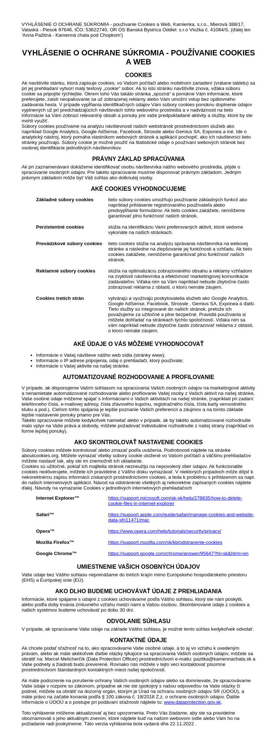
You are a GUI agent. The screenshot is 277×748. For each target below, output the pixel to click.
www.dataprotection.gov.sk (192, 702)
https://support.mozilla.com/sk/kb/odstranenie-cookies (165, 542)
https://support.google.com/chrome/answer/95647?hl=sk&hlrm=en (178, 553)
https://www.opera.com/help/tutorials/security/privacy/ (164, 531)
